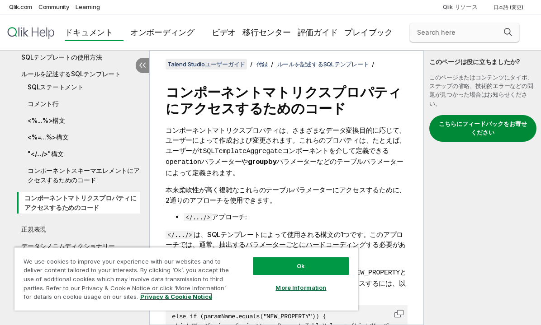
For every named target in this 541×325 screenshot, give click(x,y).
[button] (508, 32)
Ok (275, 259)
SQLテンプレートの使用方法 (61, 57)
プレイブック (368, 32)
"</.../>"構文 (45, 154)
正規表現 (33, 229)
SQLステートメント (56, 87)
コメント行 (43, 103)
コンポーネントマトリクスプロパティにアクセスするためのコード (80, 202)
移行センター (266, 32)
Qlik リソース (460, 6)
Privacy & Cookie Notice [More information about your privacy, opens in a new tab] (76, 298)
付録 (262, 64)
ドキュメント (89, 32)
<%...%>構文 (46, 120)
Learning (88, 6)
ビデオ (224, 32)
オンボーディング (162, 32)
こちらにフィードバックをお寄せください (483, 128)
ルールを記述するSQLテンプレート (71, 74)
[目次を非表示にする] (142, 65)
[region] (171, 275)
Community (54, 6)
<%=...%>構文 (48, 137)
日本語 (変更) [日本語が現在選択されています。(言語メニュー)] (509, 7)
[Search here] (464, 32)
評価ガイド (318, 32)
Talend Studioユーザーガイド (206, 64)
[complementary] (482, 188)
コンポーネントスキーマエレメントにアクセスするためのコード (84, 175)
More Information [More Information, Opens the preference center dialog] (275, 280)
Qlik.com (20, 6)
